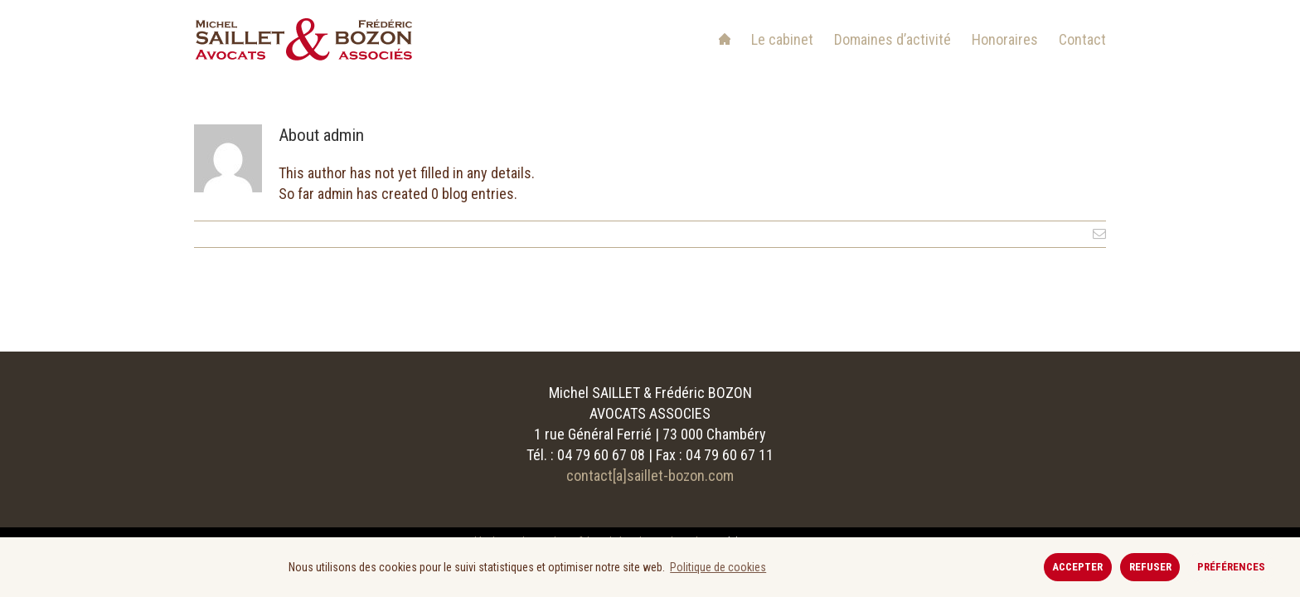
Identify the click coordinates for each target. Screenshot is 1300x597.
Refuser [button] (1150, 567)
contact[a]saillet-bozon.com (650, 475)
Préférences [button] (1231, 567)
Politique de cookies (718, 567)
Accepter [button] (1077, 567)
